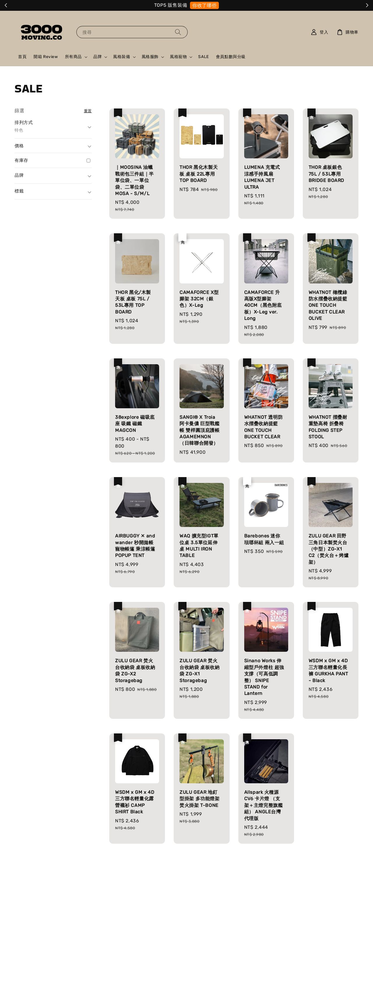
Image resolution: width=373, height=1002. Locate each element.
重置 (88, 111)
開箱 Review (46, 56)
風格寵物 (178, 56)
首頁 (22, 56)
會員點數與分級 (231, 56)
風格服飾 (150, 56)
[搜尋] (178, 32)
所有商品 (73, 56)
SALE (203, 56)
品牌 (97, 56)
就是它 (229, 5)
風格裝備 (121, 56)
